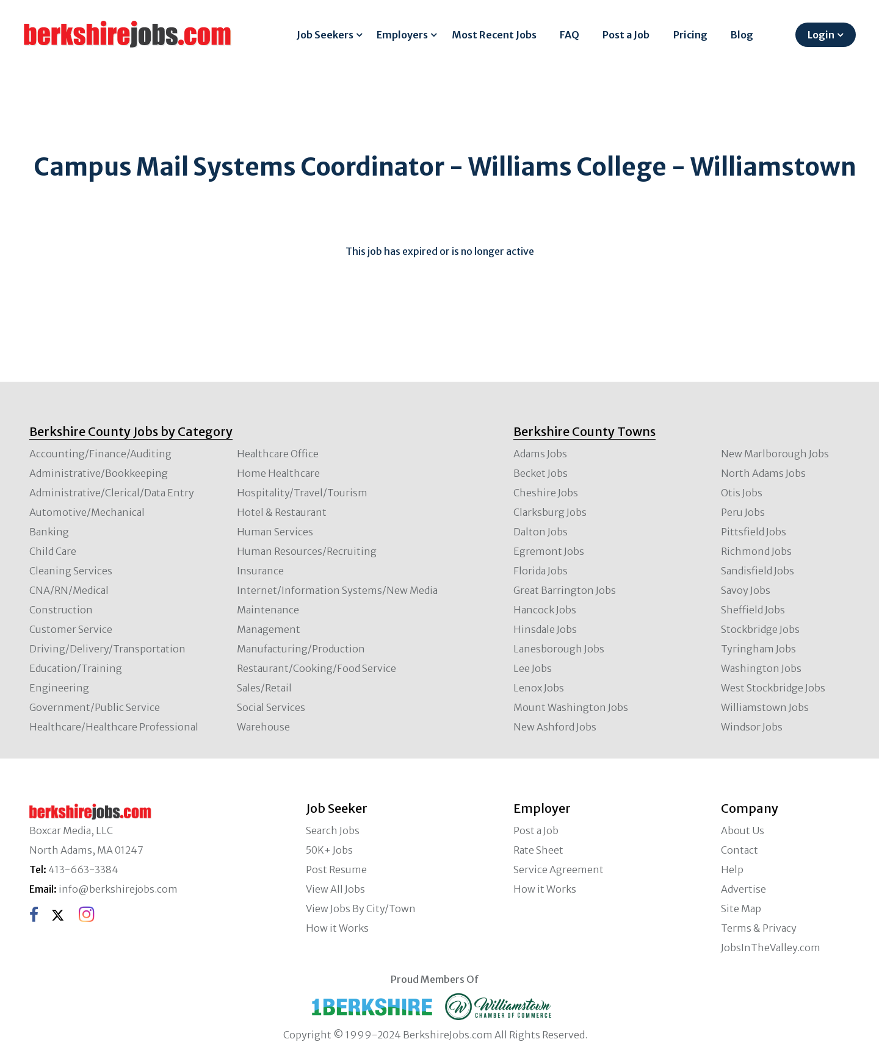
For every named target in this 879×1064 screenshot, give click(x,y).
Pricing (690, 35)
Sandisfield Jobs (757, 571)
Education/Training (75, 668)
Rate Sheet (538, 850)
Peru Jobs (743, 512)
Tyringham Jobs (758, 649)
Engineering (59, 688)
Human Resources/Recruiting (307, 551)
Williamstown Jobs (765, 707)
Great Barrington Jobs (564, 590)
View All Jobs (335, 889)
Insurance (260, 571)
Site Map (741, 908)
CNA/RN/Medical (69, 590)
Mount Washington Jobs (570, 707)
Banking (49, 532)
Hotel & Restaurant (282, 512)
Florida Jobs (540, 571)
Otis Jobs (741, 493)
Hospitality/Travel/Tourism (302, 493)
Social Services (271, 707)
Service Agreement (558, 869)
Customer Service (70, 629)
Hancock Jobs (544, 610)
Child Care (52, 551)
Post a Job (625, 35)
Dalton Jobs (540, 532)
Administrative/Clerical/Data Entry (111, 493)
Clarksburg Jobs (550, 512)
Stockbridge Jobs (760, 629)
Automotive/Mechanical (87, 512)
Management (268, 629)
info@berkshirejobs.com (118, 889)
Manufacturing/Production (301, 649)
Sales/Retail (264, 688)
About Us (742, 830)
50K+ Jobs (329, 850)
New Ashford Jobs (554, 727)
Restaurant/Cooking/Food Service (316, 668)
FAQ (569, 35)
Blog (742, 35)
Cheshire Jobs (545, 493)
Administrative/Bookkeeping (98, 473)
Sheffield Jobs (753, 610)
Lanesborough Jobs (558, 649)
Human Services (275, 532)
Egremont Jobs (548, 551)
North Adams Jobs (763, 473)
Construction (61, 610)
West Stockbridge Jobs (773, 688)
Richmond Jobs (756, 551)
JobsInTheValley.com (770, 947)
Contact (739, 850)
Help (732, 869)
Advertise (743, 889)
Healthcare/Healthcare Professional (113, 727)
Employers (402, 35)
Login (821, 35)
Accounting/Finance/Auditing (100, 454)
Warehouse (263, 727)
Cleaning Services (70, 571)
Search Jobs (333, 830)
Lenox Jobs (538, 688)
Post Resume (336, 869)
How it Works (337, 928)
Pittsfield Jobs (753, 532)
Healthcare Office (278, 454)
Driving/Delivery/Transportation (107, 649)
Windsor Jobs (752, 727)
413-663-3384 (83, 869)
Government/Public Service (94, 707)
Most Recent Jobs (494, 35)
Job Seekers (325, 35)
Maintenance (268, 610)
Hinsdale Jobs (545, 629)
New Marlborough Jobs (775, 454)
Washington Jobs (761, 668)
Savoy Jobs (745, 590)
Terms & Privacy (759, 928)
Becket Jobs (540, 473)
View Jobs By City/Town (361, 908)
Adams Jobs (540, 454)
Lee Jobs (532, 668)
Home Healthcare (278, 473)
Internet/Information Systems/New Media (337, 590)
